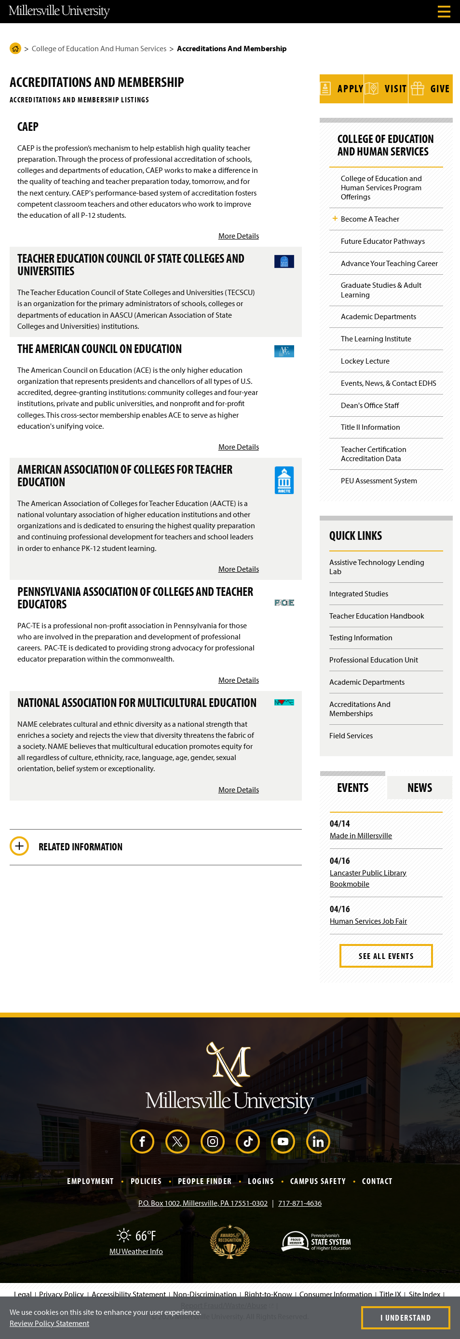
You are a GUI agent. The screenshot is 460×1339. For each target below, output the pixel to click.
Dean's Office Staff (370, 416)
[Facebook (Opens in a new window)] (142, 1153)
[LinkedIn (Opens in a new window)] (318, 1153)
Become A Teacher (370, 230)
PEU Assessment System (379, 491)
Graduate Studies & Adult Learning (381, 300)
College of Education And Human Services (99, 48)
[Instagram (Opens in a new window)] (213, 1153)
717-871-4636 (300, 1213)
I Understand (405, 1317)
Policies (146, 1192)
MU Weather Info (136, 1262)
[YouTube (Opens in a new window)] (283, 1153)
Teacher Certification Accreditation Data (373, 464)
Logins (261, 1192)
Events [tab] (352, 798)
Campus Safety (318, 1192)
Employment (90, 1192)
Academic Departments (378, 327)
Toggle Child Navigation (335, 229)
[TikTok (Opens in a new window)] (248, 1153)
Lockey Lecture (365, 372)
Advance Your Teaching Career (389, 274)
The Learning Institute (376, 349)
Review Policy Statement (49, 1323)
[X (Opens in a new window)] (177, 1153)
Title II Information (370, 438)
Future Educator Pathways (383, 252)
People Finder (205, 1192)
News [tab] (419, 798)
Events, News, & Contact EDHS (388, 394)
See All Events (386, 967)
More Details (238, 235)
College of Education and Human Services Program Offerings (381, 198)
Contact (377, 1192)
